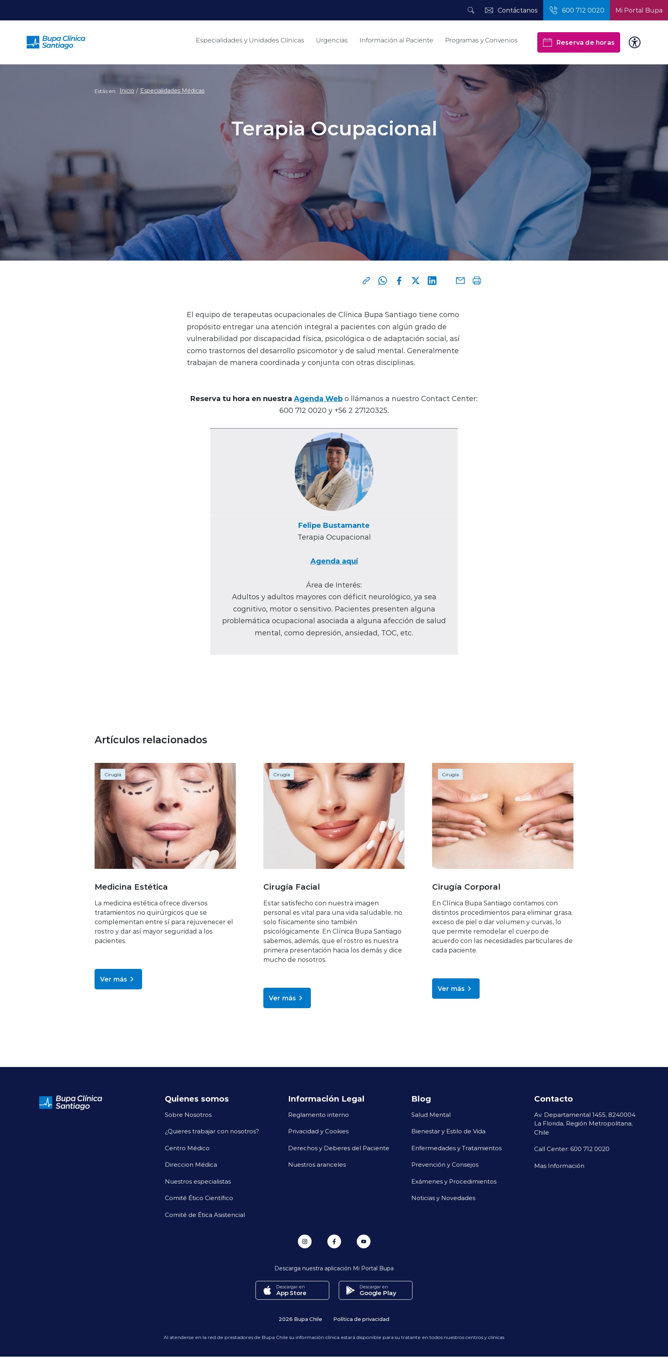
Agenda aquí (334, 560)
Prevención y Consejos (444, 1164)
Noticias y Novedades (443, 1198)
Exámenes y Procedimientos (453, 1181)
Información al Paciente (396, 40)
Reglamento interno (318, 1114)
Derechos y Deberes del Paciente (338, 1148)
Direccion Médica (191, 1164)
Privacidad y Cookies (318, 1131)
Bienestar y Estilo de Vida (448, 1131)
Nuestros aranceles (317, 1164)
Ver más (118, 979)
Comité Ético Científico (199, 1198)
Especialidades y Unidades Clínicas (250, 40)
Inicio (127, 90)
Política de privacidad (361, 1318)
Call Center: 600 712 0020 (572, 1149)
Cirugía (112, 774)
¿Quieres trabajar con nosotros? (212, 1131)
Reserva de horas (579, 42)
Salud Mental (431, 1114)
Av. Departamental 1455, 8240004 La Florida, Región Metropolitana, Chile (584, 1123)
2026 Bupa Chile (300, 1318)
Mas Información (559, 1165)
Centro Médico (187, 1148)
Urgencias (332, 40)
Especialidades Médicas (172, 90)
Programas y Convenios (481, 40)
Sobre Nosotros (188, 1114)
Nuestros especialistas (198, 1181)
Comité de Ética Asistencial (205, 1215)
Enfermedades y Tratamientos (456, 1148)
